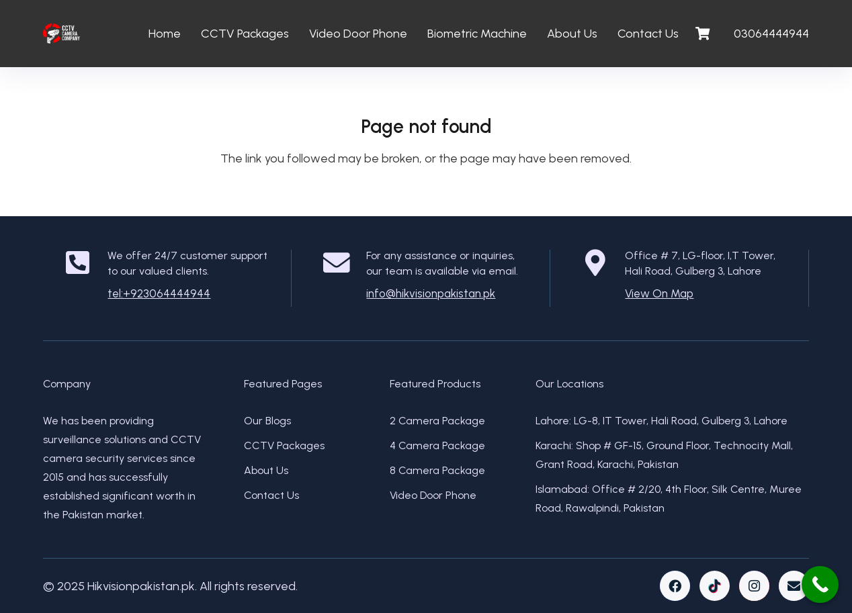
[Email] (794, 586)
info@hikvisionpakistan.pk (430, 293)
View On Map (659, 293)
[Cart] (703, 33)
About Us (266, 470)
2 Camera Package (437, 420)
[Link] (61, 33)
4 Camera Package (437, 445)
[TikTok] (714, 586)
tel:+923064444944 (159, 293)
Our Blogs (267, 420)
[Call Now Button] (820, 584)
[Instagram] (754, 586)
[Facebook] (675, 586)
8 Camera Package (437, 470)
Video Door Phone (433, 495)
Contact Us (271, 495)
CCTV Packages (284, 445)
